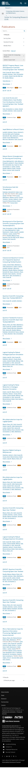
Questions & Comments (9, 712)
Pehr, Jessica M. (7, 330)
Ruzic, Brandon (19, 163)
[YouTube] (7, 756)
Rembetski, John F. (11, 652)
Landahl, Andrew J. (8, 74)
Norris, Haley (15, 72)
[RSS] (16, 756)
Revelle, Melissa (9, 78)
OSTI (9, 90)
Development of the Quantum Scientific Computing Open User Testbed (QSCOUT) (13, 223)
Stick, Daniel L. (12, 274)
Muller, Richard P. (8, 579)
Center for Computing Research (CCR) (16, 18)
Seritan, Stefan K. (13, 199)
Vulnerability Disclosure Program (11, 762)
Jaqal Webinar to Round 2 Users (13, 129)
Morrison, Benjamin (8, 139)
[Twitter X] (5, 756)
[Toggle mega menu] (25, 3)
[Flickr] (9, 756)
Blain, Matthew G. (16, 265)
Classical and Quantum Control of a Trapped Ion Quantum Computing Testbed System (13, 260)
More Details (7, 84)
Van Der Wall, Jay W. (8, 134)
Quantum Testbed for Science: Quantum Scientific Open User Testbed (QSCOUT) (13, 320)
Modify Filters (9, 45)
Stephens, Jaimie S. (8, 359)
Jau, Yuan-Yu (15, 165)
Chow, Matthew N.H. (12, 137)
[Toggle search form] (21, 3)
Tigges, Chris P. (7, 658)
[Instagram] (11, 756)
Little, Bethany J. (19, 161)
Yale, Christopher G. (8, 109)
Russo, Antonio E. (18, 132)
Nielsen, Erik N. (14, 197)
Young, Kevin (14, 203)
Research (8, 8)
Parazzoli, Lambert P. (8, 163)
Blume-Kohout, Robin (14, 201)
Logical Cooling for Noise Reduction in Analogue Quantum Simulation (11, 387)
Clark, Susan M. (7, 72)
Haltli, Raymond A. (8, 266)
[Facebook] (2, 756)
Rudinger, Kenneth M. (9, 192)
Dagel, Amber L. (12, 645)
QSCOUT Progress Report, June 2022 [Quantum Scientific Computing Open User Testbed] (13, 67)
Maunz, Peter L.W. (8, 324)
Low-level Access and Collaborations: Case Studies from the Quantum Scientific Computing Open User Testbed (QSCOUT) (13, 102)
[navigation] (14, 680)
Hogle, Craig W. (16, 168)
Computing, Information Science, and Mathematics (15, 12)
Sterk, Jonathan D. (8, 656)
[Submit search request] (24, 30)
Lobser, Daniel (8, 76)
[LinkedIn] (14, 756)
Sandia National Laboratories (10, 726)
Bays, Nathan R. (14, 136)
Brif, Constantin (7, 165)
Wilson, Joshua (7, 170)
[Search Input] (14, 30)
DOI (4, 90)
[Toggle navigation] (2, 13)
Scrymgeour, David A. (16, 654)
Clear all (13, 51)
